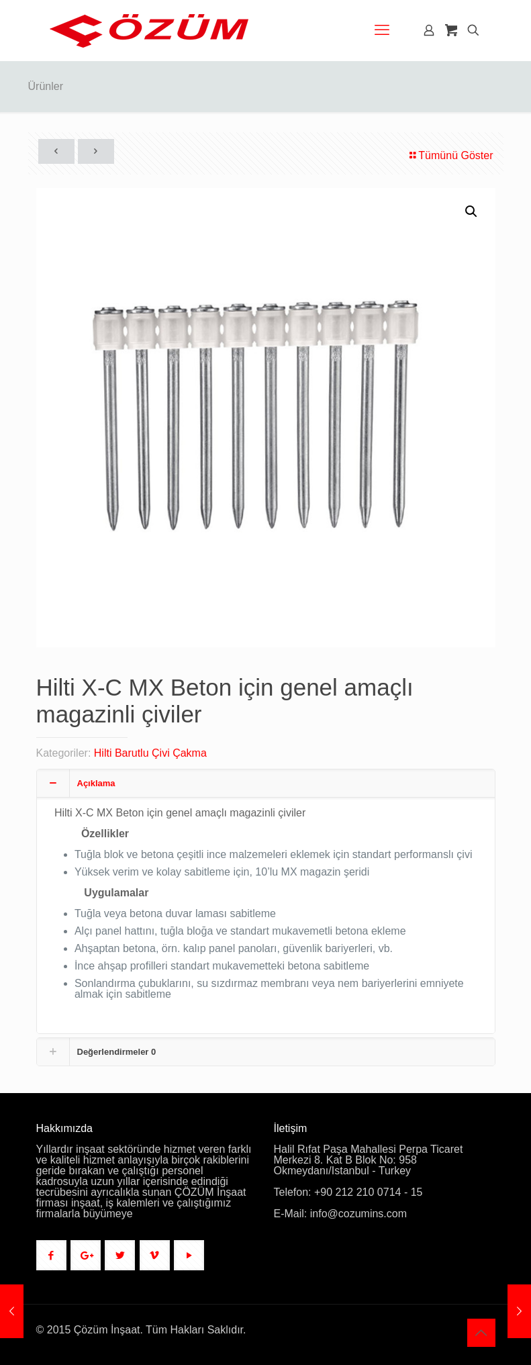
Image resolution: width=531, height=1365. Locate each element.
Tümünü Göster (450, 155)
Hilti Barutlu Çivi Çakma (150, 753)
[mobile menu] (382, 30)
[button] (471, 211)
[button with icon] (51, 1255)
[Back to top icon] (481, 1333)
